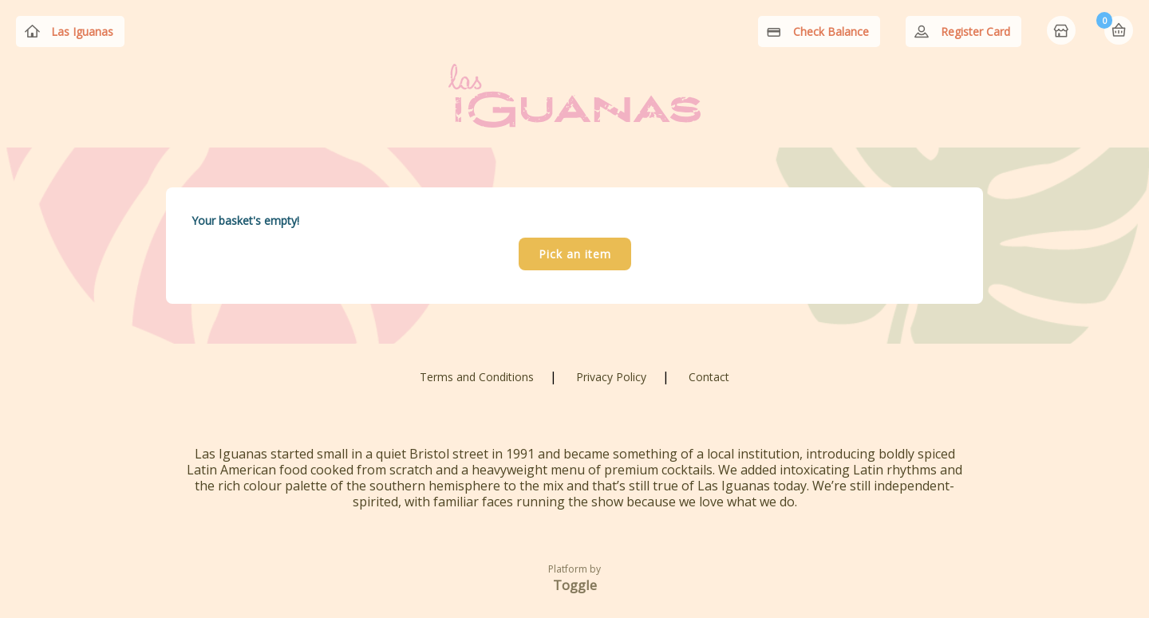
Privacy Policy (611, 376)
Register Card (975, 31)
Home (1063, 32)
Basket (1118, 30)
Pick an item (575, 254)
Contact (709, 376)
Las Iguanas (82, 31)
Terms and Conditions (477, 376)
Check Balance (831, 31)
